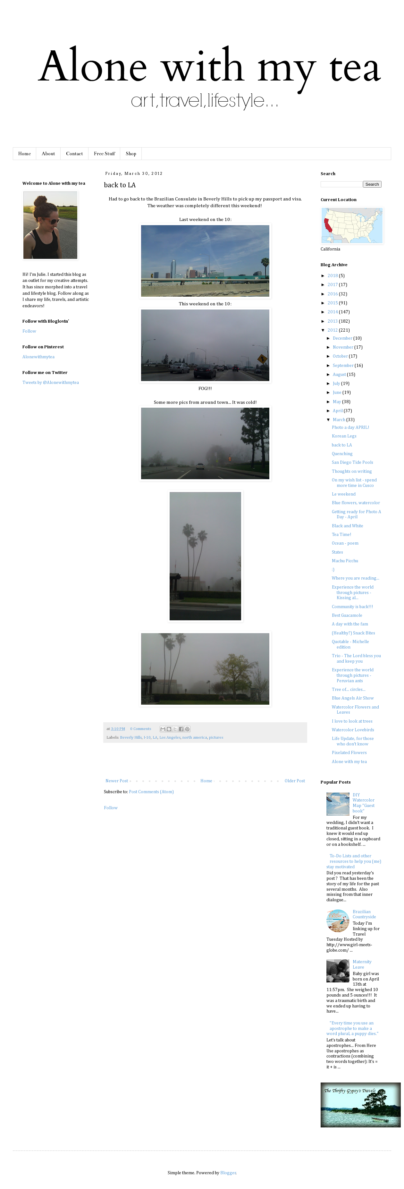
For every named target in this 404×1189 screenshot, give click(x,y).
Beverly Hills (131, 737)
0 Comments (140, 729)
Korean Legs (344, 436)
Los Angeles (170, 737)
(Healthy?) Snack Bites (353, 633)
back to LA (342, 445)
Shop (131, 154)
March (339, 420)
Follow (111, 808)
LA (155, 737)
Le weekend (344, 494)
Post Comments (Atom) (151, 792)
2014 (333, 312)
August (340, 374)
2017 (333, 285)
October (341, 356)
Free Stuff (104, 154)
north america (194, 737)
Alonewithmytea (38, 357)
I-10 (147, 737)
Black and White (347, 526)
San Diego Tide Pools (352, 462)
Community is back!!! (352, 607)
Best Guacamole (347, 615)
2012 (333, 330)
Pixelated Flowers (349, 753)
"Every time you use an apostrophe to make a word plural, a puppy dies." (352, 1028)
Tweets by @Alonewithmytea (50, 382)
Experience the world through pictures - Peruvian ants (353, 675)
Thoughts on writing (352, 471)
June (337, 392)
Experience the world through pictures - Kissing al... (353, 592)
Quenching (342, 454)
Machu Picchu (345, 561)
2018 (333, 276)
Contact (74, 154)
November (343, 347)
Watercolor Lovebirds (353, 730)
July (337, 383)
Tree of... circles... (349, 689)
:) (333, 569)
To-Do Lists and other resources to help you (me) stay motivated (354, 861)
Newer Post (116, 781)
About (48, 154)
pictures (216, 737)
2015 (333, 303)
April (338, 411)
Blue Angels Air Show (353, 698)
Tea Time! (341, 534)
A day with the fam (350, 624)
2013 (333, 321)
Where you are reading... (355, 578)
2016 (333, 294)
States (337, 552)
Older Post (295, 781)
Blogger (228, 1173)
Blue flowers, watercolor (356, 503)
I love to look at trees (352, 721)
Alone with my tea (349, 762)
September (344, 365)
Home (24, 154)
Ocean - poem (345, 543)
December (343, 338)
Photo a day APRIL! (350, 427)
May (337, 402)
